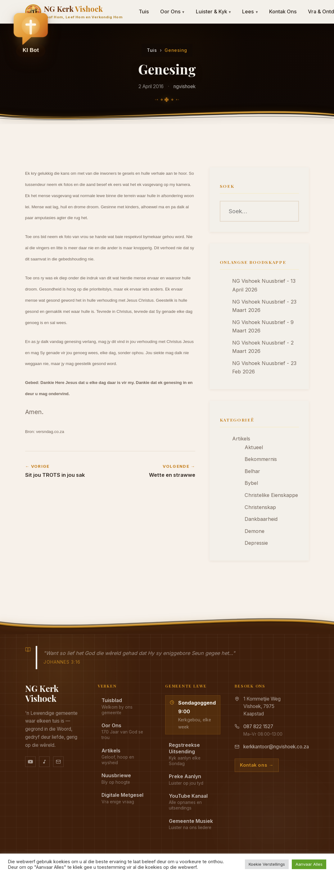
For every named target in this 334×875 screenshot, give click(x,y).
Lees (250, 11)
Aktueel (254, 447)
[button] (30, 34)
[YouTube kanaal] (30, 761)
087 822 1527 (258, 726)
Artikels (241, 438)
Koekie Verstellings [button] (267, 864)
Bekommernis (261, 459)
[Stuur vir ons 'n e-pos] (58, 761)
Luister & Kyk (213, 11)
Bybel (251, 483)
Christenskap (260, 507)
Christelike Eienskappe (271, 495)
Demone (254, 531)
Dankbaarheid (261, 519)
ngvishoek (185, 86)
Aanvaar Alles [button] (309, 864)
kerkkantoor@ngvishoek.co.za (276, 747)
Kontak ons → (256, 765)
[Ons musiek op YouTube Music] (44, 761)
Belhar (252, 471)
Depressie (256, 543)
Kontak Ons (283, 11)
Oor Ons (172, 11)
